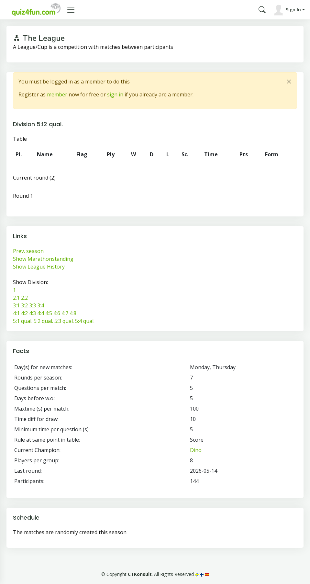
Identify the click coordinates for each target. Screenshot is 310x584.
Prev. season (28, 251)
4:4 (40, 313)
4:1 (16, 313)
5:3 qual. (64, 321)
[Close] (289, 81)
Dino (196, 450)
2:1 (16, 297)
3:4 (40, 305)
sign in (115, 94)
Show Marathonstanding (43, 258)
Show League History (39, 266)
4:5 (48, 313)
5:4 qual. (84, 321)
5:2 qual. (43, 321)
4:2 (24, 313)
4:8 (73, 313)
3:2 (24, 305)
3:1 (16, 305)
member (57, 94)
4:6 (56, 313)
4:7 (64, 313)
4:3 (32, 313)
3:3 (32, 305)
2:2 (24, 297)
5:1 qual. (22, 321)
